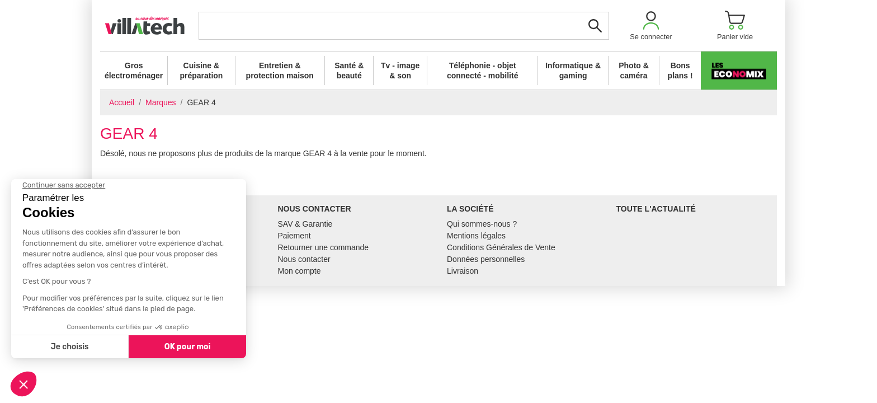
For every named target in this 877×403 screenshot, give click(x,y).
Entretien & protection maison (280, 70)
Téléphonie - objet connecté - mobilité (482, 70)
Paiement (294, 235)
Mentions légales (476, 235)
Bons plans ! (680, 70)
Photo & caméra (634, 70)
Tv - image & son (400, 70)
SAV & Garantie (305, 223)
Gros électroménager (134, 70)
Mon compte (299, 270)
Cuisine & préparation (201, 70)
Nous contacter (304, 259)
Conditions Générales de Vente (501, 247)
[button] (651, 25)
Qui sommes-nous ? (482, 223)
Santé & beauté (349, 70)
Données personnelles (486, 259)
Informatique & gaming (573, 70)
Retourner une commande (323, 247)
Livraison (462, 270)
